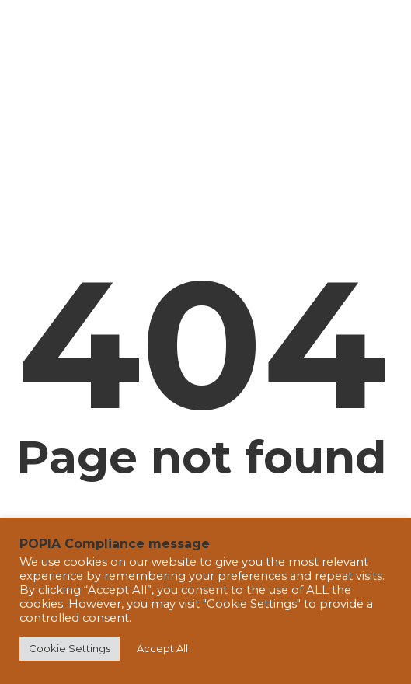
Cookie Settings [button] (69, 648)
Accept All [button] (162, 648)
